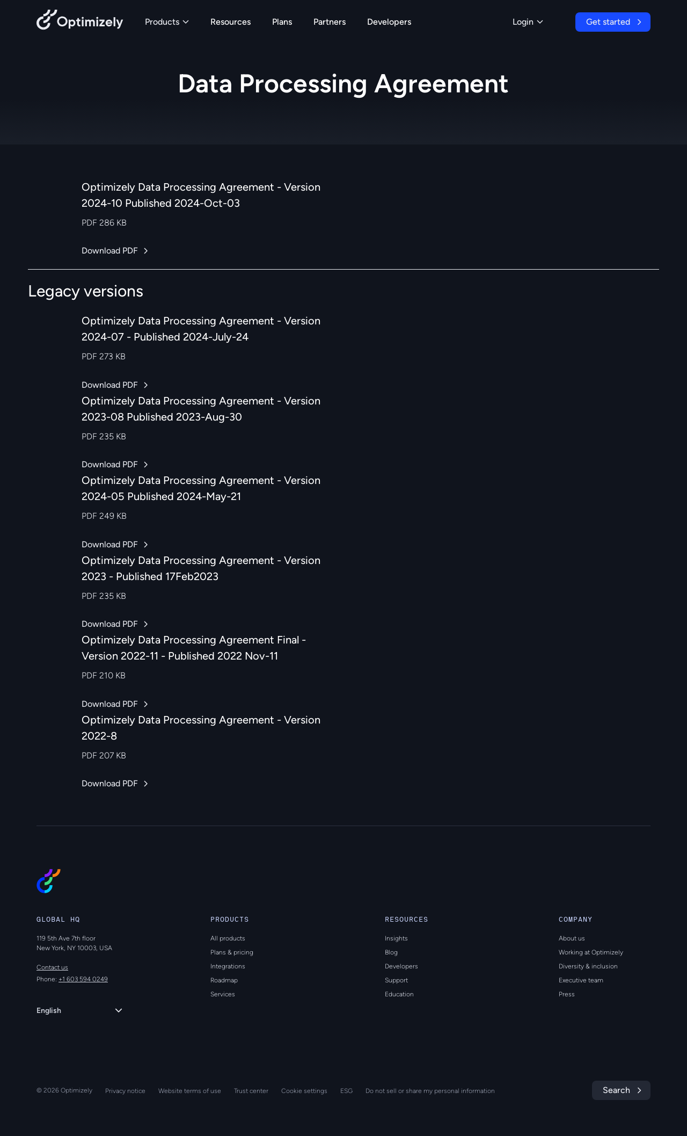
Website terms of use (189, 1091)
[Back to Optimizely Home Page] (79, 22)
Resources (230, 22)
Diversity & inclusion (588, 966)
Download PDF (110, 250)
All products (227, 938)
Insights (396, 938)
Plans (282, 22)
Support (396, 980)
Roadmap (224, 980)
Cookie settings (304, 1091)
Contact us (52, 967)
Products (167, 22)
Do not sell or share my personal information (430, 1091)
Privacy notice (125, 1091)
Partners (329, 22)
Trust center (251, 1091)
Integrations (227, 966)
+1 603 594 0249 (83, 979)
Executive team (581, 980)
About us (572, 938)
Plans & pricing (231, 952)
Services (222, 994)
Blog (391, 952)
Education (399, 994)
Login (528, 22)
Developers (389, 22)
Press (567, 994)
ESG (346, 1091)
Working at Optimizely (591, 952)
